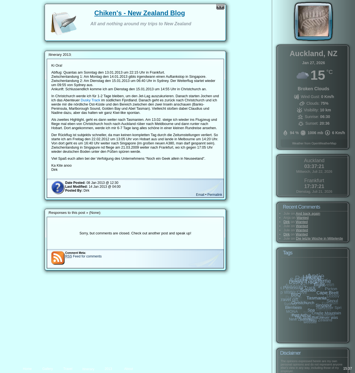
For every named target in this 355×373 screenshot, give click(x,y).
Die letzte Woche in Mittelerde (319, 238)
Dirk (286, 222)
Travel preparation (67, 370)
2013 (108, 369)
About (128, 369)
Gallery (47, 369)
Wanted (302, 218)
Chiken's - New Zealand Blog (143, 13)
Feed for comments (87, 260)
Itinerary (88, 369)
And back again (308, 213)
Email (196, 199)
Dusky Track (101, 100)
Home (27, 369)
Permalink (211, 199)
